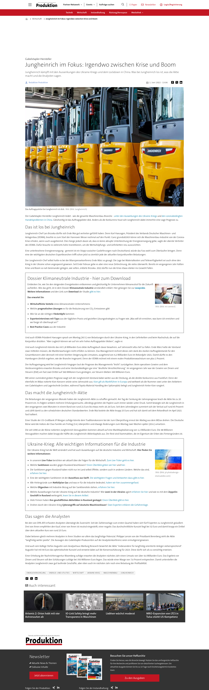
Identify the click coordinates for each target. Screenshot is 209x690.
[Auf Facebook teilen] (173, 83)
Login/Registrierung (173, 4)
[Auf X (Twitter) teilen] (177, 83)
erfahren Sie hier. (38, 473)
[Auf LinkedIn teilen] (182, 83)
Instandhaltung (98, 12)
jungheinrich (127, 573)
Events (89, 4)
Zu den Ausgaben (135, 678)
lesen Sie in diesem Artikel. (76, 495)
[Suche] (122, 4)
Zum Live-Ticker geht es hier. (120, 460)
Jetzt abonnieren (43, 675)
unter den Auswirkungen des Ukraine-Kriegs (135, 216)
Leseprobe (140, 287)
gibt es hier (95, 291)
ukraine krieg (93, 573)
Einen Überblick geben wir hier (102, 465)
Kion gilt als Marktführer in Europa (110, 381)
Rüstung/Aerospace (118, 12)
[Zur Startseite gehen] (46, 4)
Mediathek (136, 12)
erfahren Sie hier (140, 491)
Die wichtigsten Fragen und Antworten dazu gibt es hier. (117, 477)
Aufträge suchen (106, 4)
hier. (123, 465)
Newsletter (150, 4)
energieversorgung (36, 573)
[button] (178, 605)
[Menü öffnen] (29, 4)
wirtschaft (78, 573)
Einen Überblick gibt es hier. (115, 500)
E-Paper (133, 4)
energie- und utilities (59, 573)
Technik (69, 12)
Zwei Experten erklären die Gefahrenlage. (128, 504)
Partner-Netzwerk (71, 4)
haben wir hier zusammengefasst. (122, 482)
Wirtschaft (82, 12)
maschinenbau (111, 573)
